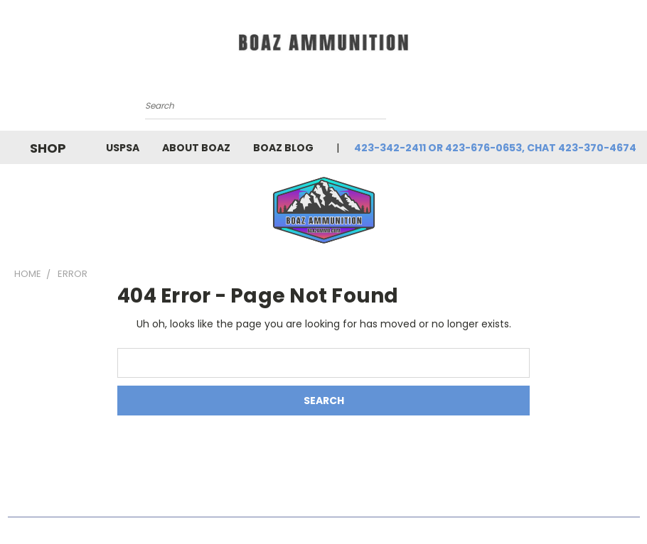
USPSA (122, 148)
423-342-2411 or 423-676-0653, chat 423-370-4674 (495, 148)
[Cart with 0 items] (499, 112)
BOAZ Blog (283, 148)
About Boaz (196, 148)
